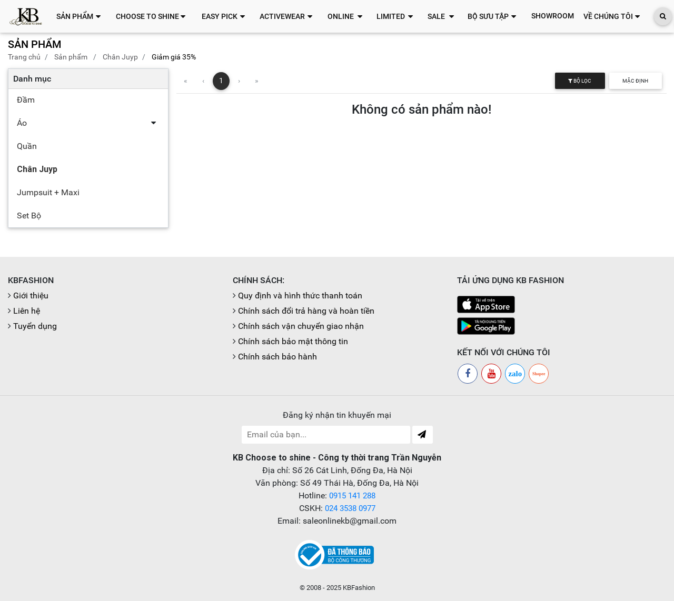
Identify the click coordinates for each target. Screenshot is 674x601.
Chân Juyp (120, 57)
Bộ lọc (579, 80)
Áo (22, 123)
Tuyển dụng (35, 326)
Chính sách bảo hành (277, 357)
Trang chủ (24, 57)
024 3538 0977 (350, 508)
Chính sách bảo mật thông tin (293, 341)
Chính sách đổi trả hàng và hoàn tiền (306, 311)
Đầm (26, 100)
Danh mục (32, 79)
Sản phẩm (70, 57)
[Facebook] (467, 373)
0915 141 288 (352, 495)
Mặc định (635, 80)
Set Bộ (29, 216)
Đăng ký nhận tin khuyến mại (337, 415)
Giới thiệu (30, 295)
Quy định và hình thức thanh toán (300, 295)
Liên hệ (26, 311)
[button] (81, 16)
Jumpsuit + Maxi (48, 192)
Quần (27, 146)
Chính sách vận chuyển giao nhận (301, 326)
